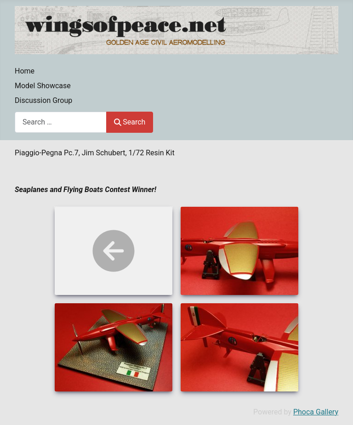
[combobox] (61, 122)
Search (129, 122)
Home (24, 71)
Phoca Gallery (315, 412)
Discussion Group (43, 100)
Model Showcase (43, 85)
